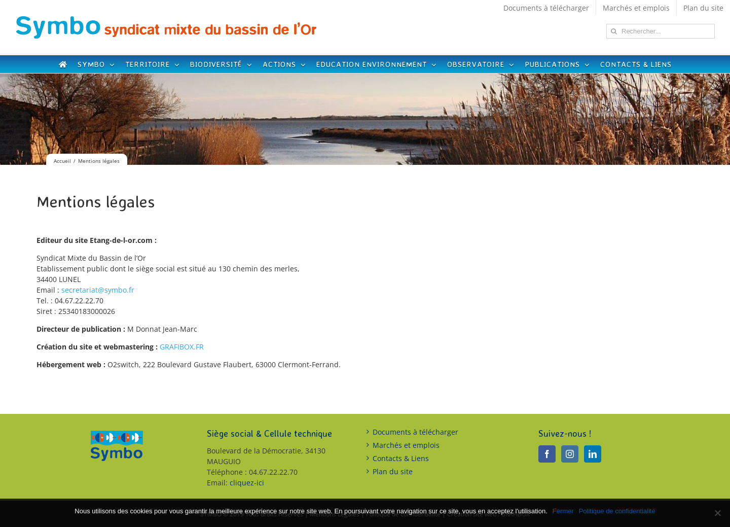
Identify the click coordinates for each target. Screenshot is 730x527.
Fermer (563, 511)
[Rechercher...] (660, 31)
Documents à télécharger (415, 432)
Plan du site (393, 471)
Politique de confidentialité (617, 511)
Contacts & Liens (401, 458)
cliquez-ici (247, 482)
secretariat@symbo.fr (97, 290)
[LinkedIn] (592, 454)
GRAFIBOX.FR (182, 347)
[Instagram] (569, 454)
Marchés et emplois (406, 445)
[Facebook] (547, 454)
